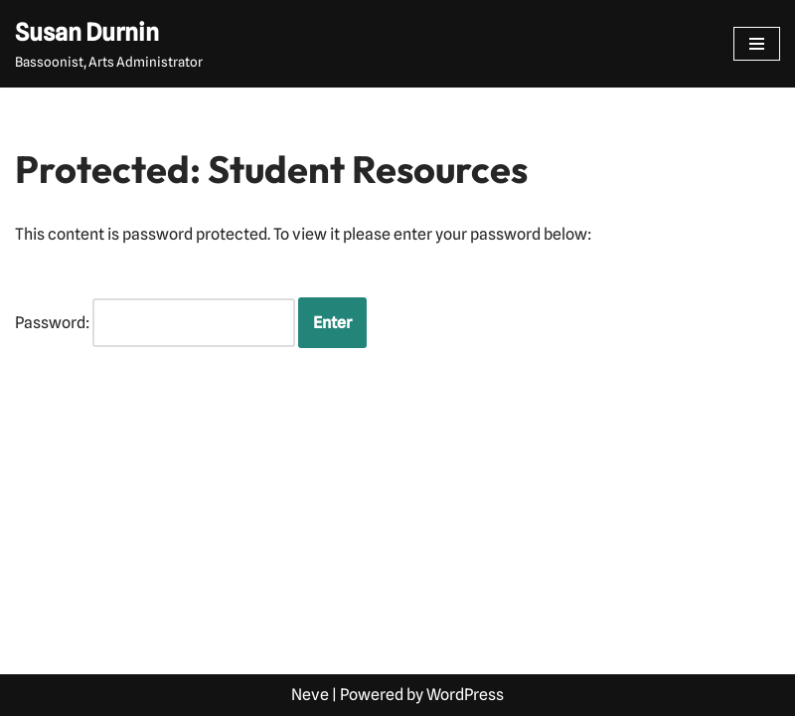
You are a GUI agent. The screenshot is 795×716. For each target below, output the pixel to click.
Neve (310, 694)
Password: (155, 323)
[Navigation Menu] (756, 44)
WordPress (465, 694)
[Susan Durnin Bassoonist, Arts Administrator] (109, 44)
